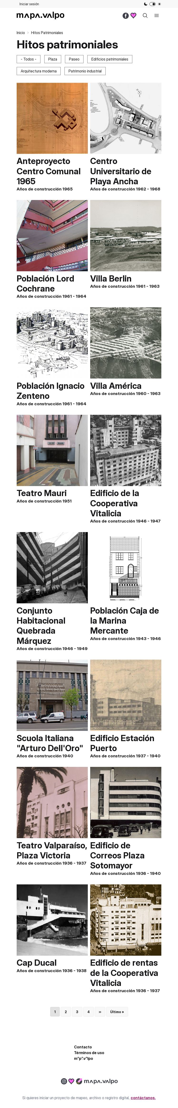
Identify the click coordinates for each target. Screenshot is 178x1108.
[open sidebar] (156, 15)
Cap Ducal (37, 963)
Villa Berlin (111, 278)
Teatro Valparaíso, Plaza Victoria (52, 850)
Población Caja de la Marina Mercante (124, 620)
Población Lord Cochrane (45, 283)
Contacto (83, 1047)
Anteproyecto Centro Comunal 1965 (49, 171)
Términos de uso (89, 1052)
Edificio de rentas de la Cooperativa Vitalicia (124, 973)
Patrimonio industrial (85, 71)
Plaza (52, 59)
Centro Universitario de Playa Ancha (120, 171)
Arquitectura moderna (39, 71)
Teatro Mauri (42, 493)
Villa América (116, 386)
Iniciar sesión (29, 4)
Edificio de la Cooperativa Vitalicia (114, 503)
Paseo (74, 59)
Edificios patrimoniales (109, 59)
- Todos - (28, 59)
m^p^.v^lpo (83, 1058)
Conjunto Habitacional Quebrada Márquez (41, 625)
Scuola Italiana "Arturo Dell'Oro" (50, 743)
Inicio (21, 32)
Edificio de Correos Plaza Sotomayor (117, 855)
